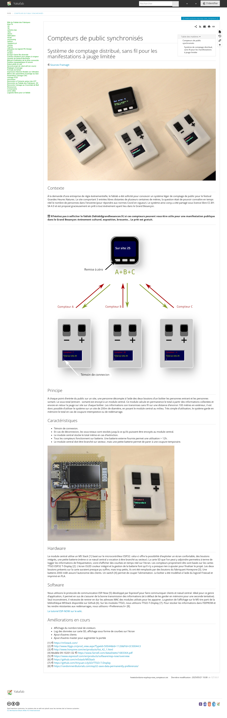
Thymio (10, 47)
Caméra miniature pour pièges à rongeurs (23, 56)
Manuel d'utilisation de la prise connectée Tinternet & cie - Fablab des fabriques (37, 60)
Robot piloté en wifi (14, 64)
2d (8, 26)
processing (11, 39)
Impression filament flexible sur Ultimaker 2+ (24, 72)
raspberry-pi (12, 43)
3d (8, 28)
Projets (10, 51)
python (10, 41)
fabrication (11, 36)
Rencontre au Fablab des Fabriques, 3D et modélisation (28, 83)
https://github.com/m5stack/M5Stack (74, 659)
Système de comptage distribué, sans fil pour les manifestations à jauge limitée (198, 50)
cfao (9, 32)
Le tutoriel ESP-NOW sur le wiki (65, 611)
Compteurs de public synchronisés (28, 13)
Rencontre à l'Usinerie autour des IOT (21, 81)
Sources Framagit (59, 64)
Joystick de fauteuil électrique (18, 58)
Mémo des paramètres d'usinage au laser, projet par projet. (30, 74)
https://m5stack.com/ (66, 642)
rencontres (11, 79)
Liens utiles (11, 91)
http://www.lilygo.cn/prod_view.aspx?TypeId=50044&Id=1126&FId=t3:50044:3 (97, 646)
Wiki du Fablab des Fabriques (18, 22)
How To (10, 24)
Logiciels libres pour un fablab (18, 93)
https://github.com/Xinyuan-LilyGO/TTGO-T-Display (82, 662)
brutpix (10, 53)
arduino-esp (12, 30)
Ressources (11, 87)
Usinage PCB (12, 77)
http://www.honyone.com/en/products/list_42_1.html (83, 649)
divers (9, 34)
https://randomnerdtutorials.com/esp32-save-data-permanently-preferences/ (96, 666)
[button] (185, 3)
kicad (9, 37)
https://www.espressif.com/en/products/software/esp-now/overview (92, 656)
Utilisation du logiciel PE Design (19, 49)
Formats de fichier (14, 70)
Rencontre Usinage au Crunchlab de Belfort (24, 85)
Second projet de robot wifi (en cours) (21, 66)
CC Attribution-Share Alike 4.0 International (23, 710)
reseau (10, 45)
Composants (12, 89)
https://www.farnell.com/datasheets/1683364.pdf (105, 652)
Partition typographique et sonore (20, 62)
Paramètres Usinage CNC (17, 75)
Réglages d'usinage (14, 68)
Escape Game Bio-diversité (17, 55)
